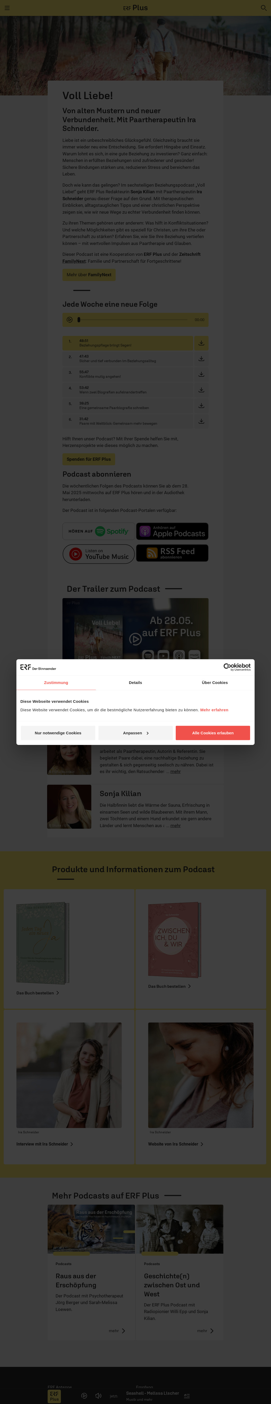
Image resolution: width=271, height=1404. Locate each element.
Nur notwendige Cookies (58, 732)
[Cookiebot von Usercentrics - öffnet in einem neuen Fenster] (227, 667)
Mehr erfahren (214, 709)
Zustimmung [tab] (56, 682)
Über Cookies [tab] (215, 682)
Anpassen (135, 732)
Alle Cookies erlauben (213, 732)
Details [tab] (135, 682)
